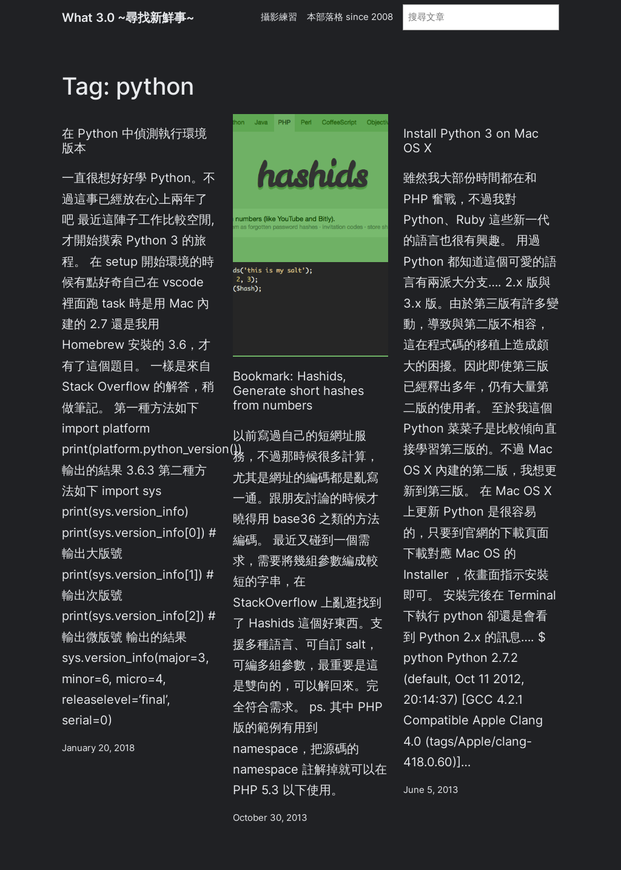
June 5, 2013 (430, 789)
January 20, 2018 (98, 748)
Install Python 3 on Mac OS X (471, 140)
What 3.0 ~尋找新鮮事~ (128, 17)
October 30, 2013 (270, 817)
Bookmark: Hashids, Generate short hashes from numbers (298, 391)
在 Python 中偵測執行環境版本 (134, 140)
